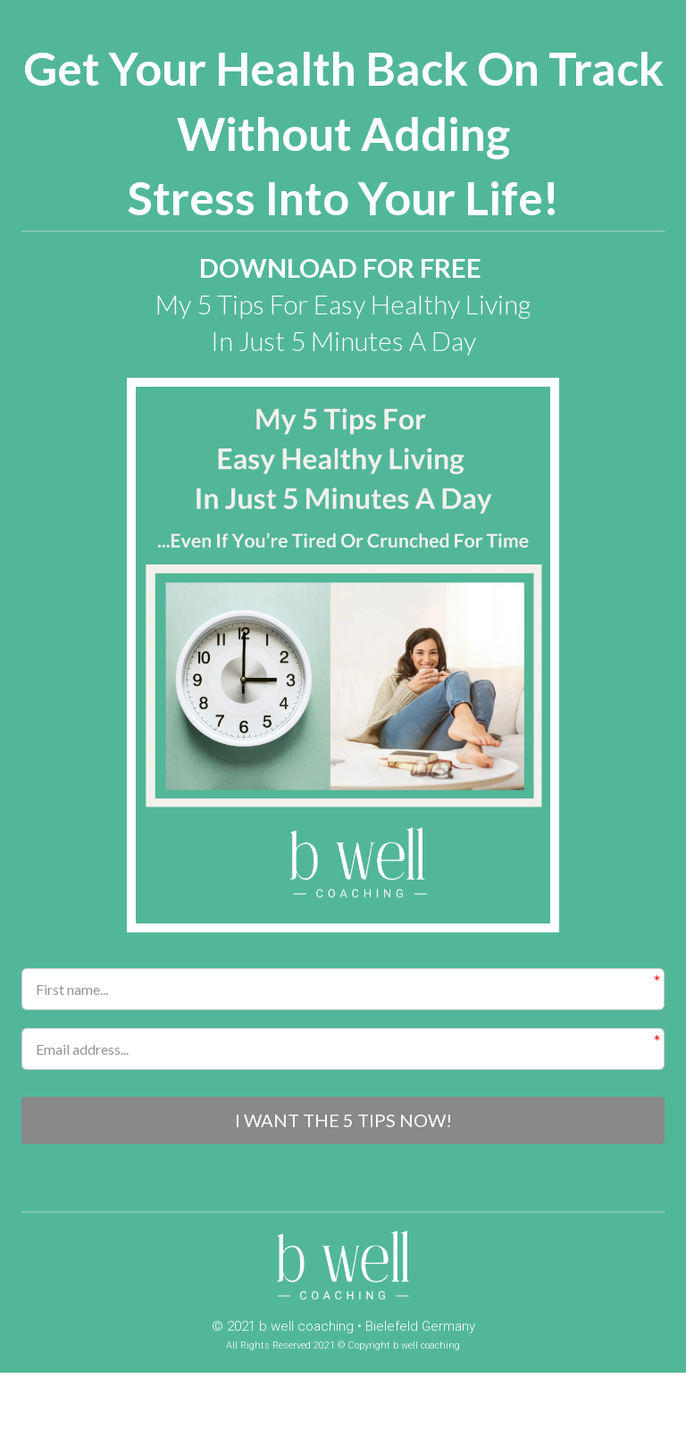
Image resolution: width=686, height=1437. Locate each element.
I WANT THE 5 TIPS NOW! (343, 1121)
